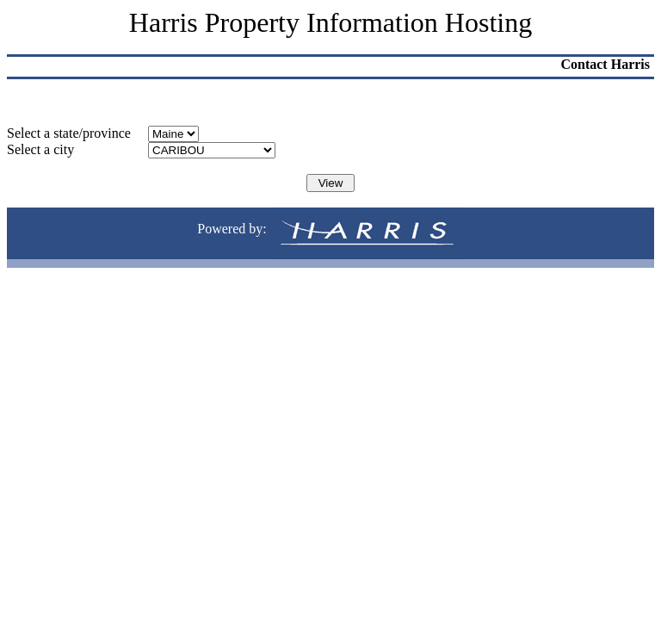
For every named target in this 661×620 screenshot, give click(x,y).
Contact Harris (605, 64)
